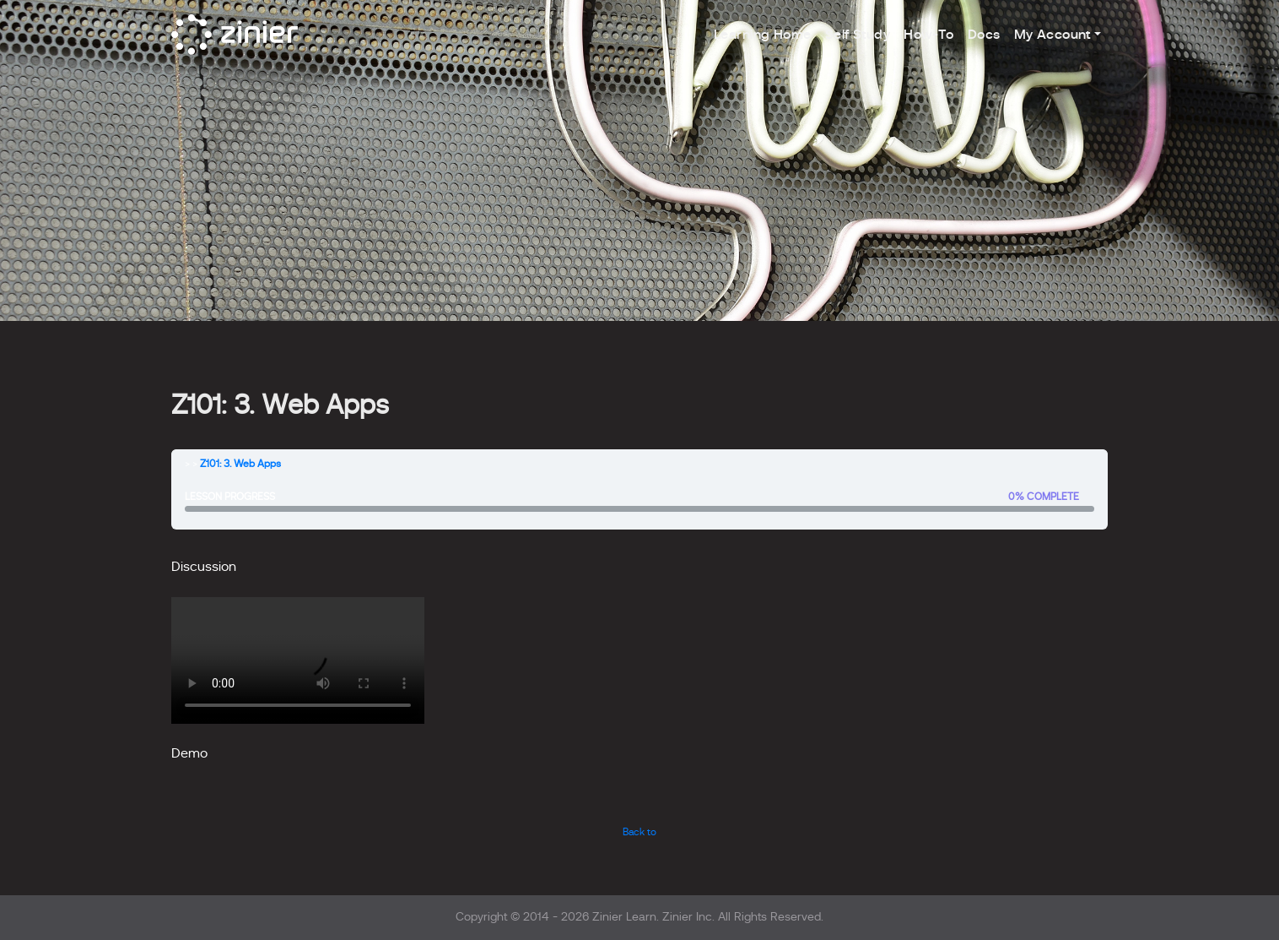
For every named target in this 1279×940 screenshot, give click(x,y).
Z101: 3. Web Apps (240, 464)
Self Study (857, 34)
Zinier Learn (624, 916)
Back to (639, 832)
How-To (929, 34)
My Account (1052, 34)
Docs (984, 34)
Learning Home (763, 34)
